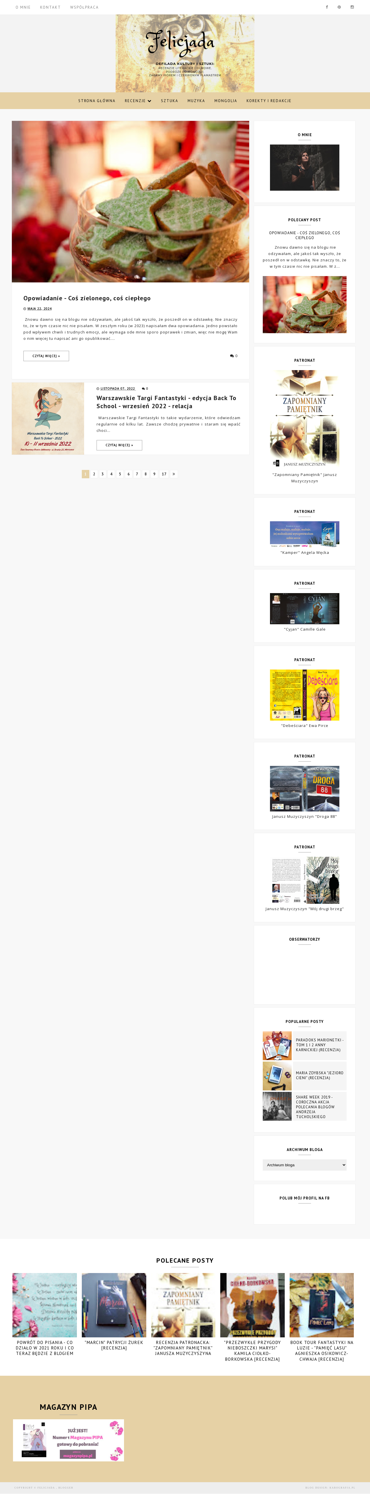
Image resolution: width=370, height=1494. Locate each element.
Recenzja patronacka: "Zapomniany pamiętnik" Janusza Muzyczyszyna (183, 1348)
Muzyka (196, 100)
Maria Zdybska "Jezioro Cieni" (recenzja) (320, 1075)
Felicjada (47, 1487)
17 (164, 474)
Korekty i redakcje (269, 100)
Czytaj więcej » (46, 356)
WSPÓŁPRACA (84, 7)
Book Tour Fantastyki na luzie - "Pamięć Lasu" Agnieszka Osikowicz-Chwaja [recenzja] (322, 1351)
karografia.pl (343, 1487)
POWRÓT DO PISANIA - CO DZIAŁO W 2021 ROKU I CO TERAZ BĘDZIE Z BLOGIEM (45, 1348)
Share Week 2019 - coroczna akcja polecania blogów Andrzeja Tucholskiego (315, 1107)
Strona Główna (97, 100)
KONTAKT (50, 7)
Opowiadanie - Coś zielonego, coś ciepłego (87, 298)
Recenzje (138, 100)
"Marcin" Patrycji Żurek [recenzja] (114, 1345)
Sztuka (169, 100)
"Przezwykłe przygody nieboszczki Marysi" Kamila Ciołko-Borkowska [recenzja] (252, 1351)
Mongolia (225, 100)
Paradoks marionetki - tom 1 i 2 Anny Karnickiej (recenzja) (320, 1045)
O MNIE (23, 7)
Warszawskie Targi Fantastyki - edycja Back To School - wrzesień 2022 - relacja (166, 402)
